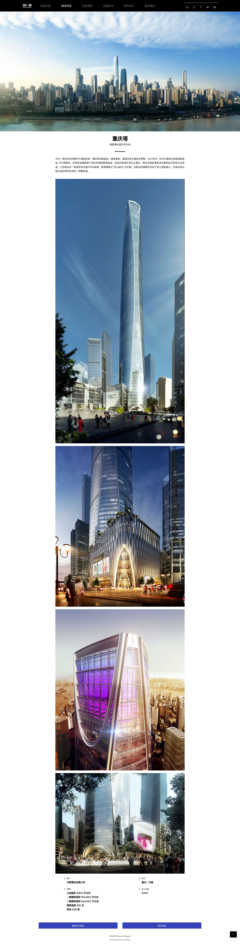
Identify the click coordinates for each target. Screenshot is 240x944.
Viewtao (126, 939)
